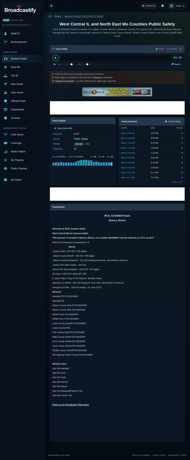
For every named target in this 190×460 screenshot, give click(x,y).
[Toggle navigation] (51, 6)
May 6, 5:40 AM (128, 162)
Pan (79, 64)
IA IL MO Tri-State (92, 16)
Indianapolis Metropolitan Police (16, 25)
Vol (59, 64)
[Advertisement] (117, 108)
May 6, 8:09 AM (128, 138)
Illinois (57, 16)
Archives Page (172, 121)
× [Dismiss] (179, 54)
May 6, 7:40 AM (128, 143)
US (50, 16)
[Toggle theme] (162, 6)
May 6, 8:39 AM (128, 133)
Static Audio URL (63, 128)
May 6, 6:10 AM (128, 158)
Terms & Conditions (141, 455)
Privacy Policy (159, 455)
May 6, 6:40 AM (128, 153)
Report (176, 64)
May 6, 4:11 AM (128, 177)
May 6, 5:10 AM (128, 168)
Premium (97, 77)
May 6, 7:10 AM (128, 148)
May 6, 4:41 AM (128, 172)
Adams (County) (73, 16)
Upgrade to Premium (64, 81)
